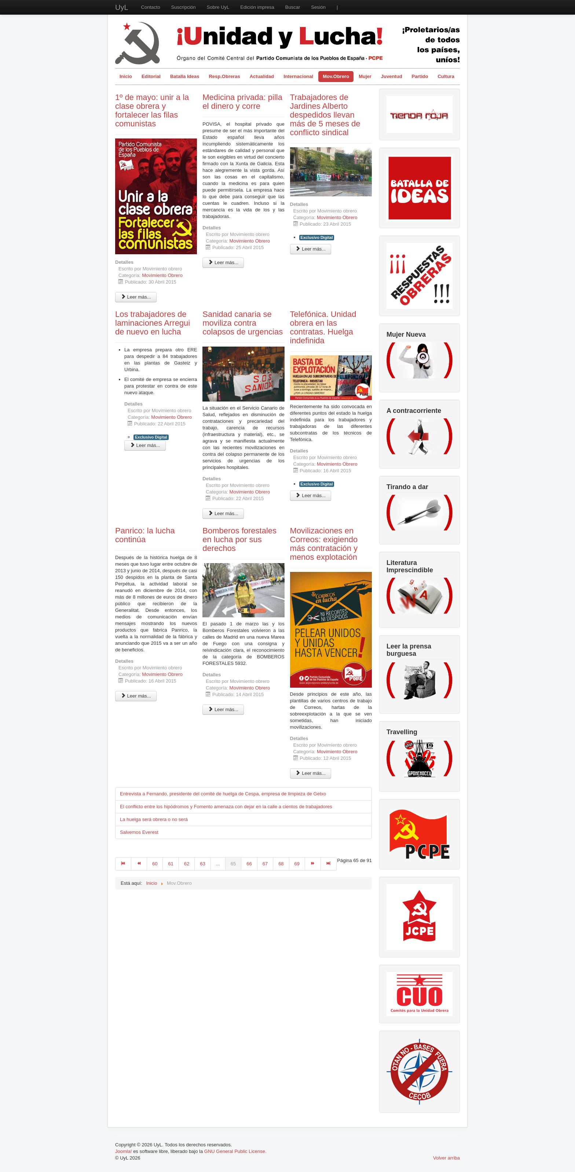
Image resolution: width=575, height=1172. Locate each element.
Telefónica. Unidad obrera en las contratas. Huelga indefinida (323, 327)
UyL (121, 7)
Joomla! (123, 1151)
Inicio (126, 76)
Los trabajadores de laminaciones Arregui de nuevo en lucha (152, 323)
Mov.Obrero (336, 76)
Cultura (445, 76)
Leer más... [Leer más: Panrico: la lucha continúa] (136, 696)
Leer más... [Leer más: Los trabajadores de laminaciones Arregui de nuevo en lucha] (145, 445)
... (218, 863)
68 (280, 863)
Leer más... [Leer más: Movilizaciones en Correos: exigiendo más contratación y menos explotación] (311, 773)
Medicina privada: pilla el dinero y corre (242, 102)
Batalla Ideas (184, 76)
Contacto (150, 7)
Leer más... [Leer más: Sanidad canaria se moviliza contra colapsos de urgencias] (223, 513)
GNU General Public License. (235, 1151)
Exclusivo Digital (317, 237)
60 (154, 863)
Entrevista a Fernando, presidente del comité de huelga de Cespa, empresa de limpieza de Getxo (223, 793)
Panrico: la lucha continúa (145, 535)
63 (202, 863)
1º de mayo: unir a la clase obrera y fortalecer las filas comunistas (152, 110)
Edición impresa (257, 7)
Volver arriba (446, 1158)
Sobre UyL (218, 7)
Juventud (391, 76)
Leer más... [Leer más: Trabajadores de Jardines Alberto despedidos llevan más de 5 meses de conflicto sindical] (311, 249)
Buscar (292, 7)
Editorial (151, 76)
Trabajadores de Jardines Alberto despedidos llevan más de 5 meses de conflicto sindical (325, 115)
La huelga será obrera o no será (154, 819)
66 (249, 863)
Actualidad (262, 76)
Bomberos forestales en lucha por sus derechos (239, 539)
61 (170, 863)
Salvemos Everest (139, 832)
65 (233, 863)
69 (297, 863)
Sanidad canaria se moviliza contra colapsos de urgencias (242, 323)
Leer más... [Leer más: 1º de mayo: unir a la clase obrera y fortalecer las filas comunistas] (136, 297)
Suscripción (183, 7)
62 (186, 863)
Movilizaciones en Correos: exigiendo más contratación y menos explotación (324, 544)
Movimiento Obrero (162, 275)
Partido (420, 76)
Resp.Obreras (224, 76)
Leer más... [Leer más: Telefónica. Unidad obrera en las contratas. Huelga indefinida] (311, 495)
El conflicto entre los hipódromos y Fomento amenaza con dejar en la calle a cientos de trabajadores (226, 806)
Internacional (298, 76)
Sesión (318, 7)
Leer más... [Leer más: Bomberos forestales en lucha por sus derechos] (223, 709)
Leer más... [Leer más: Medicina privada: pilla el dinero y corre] (223, 262)
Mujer (365, 76)
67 (265, 863)
